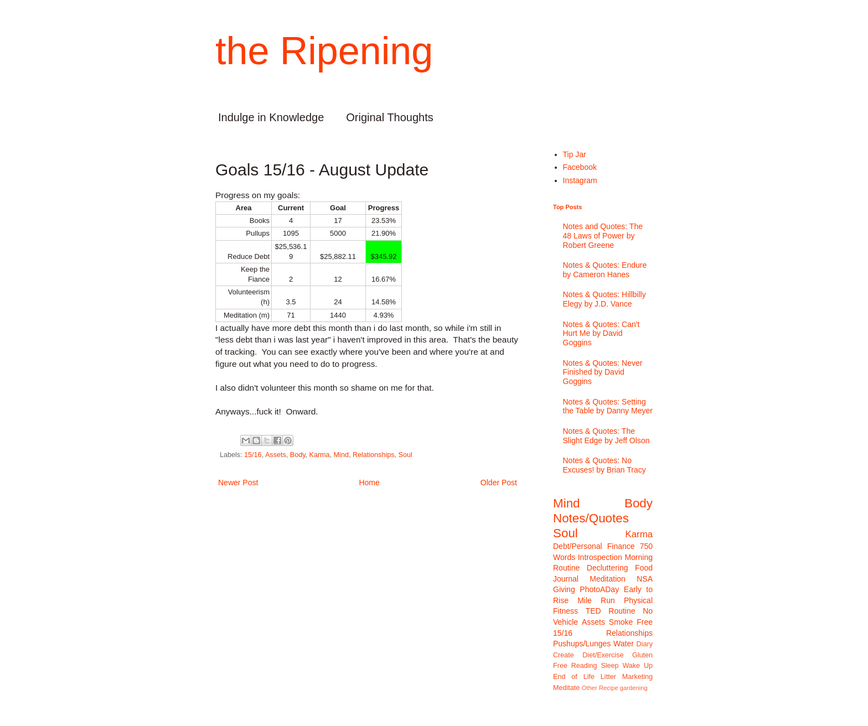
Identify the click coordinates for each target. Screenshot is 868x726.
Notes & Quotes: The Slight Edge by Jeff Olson (606, 436)
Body (298, 455)
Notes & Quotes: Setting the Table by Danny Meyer (608, 406)
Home (369, 482)
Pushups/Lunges (582, 643)
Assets (275, 455)
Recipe (608, 687)
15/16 (253, 455)
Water (623, 643)
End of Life (574, 677)
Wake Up (637, 666)
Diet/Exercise (602, 655)
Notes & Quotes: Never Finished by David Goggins (603, 372)
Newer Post (238, 482)
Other (589, 687)
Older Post (498, 482)
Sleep (609, 666)
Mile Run (596, 600)
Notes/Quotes (591, 518)
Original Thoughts (389, 117)
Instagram (580, 180)
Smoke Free (631, 622)
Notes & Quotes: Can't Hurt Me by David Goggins (601, 334)
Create (563, 655)
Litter (608, 677)
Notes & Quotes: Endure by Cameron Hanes (605, 270)
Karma (319, 455)
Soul (405, 455)
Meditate (566, 688)
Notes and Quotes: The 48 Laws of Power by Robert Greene (603, 236)
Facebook (580, 167)
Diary (645, 644)
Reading (584, 666)
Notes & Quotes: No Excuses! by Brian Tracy (604, 465)
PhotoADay (599, 589)
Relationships (374, 455)
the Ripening (324, 50)
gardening (634, 687)
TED (593, 610)
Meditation (608, 578)
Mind (341, 455)
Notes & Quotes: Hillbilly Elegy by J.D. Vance (604, 299)
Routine (621, 610)
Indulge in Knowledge (271, 117)
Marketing (637, 677)
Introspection (600, 557)
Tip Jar (574, 154)
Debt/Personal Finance (594, 546)
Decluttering (607, 567)
